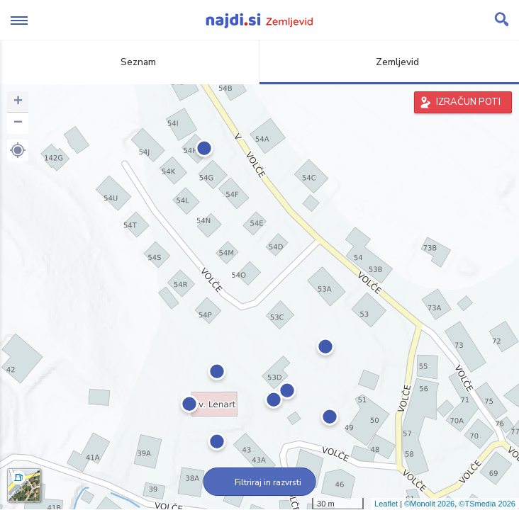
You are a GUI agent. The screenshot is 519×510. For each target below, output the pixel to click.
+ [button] (18, 102)
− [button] (18, 123)
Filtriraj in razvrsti (259, 482)
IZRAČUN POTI (468, 102)
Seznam (130, 62)
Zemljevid (389, 62)
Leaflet (386, 503)
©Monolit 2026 (429, 503)
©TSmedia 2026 (487, 503)
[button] (17, 150)
